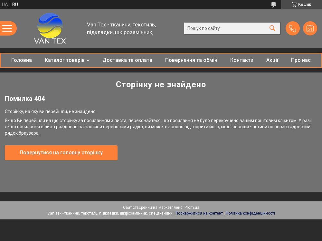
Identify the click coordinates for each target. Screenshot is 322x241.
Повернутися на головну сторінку (61, 152)
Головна (21, 60)
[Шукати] (272, 28)
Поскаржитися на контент (199, 213)
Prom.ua (192, 207)
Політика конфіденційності (250, 213)
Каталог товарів (65, 60)
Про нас (301, 60)
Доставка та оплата (127, 60)
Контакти (241, 60)
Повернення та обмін (191, 60)
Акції (272, 60)
